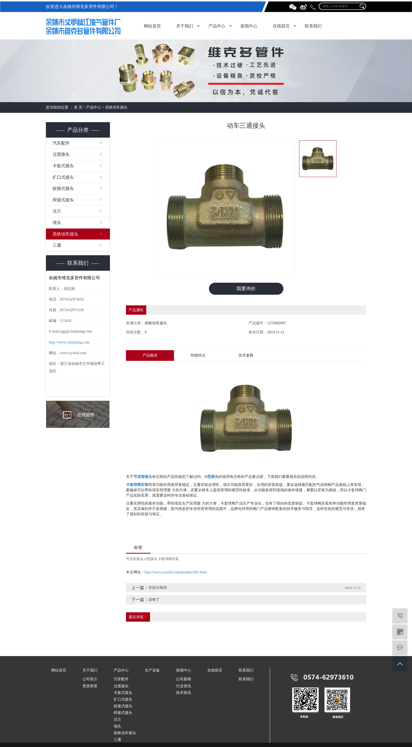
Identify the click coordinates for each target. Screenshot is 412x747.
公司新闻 (183, 679)
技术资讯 (183, 693)
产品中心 (216, 26)
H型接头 (150, 559)
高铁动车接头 (116, 107)
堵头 (57, 222)
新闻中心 (249, 26)
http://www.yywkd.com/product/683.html (176, 572)
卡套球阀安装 (168, 559)
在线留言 (281, 26)
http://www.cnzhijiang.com (69, 342)
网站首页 (152, 26)
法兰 (57, 211)
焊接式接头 (63, 200)
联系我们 (313, 26)
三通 (57, 245)
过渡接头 (61, 154)
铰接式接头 (63, 188)
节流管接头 (134, 559)
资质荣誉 (89, 686)
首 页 (78, 107)
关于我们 (184, 26)
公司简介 (89, 679)
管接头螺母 (157, 588)
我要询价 (246, 288)
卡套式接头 (63, 165)
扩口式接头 (63, 177)
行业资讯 (183, 686)
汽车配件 (61, 143)
